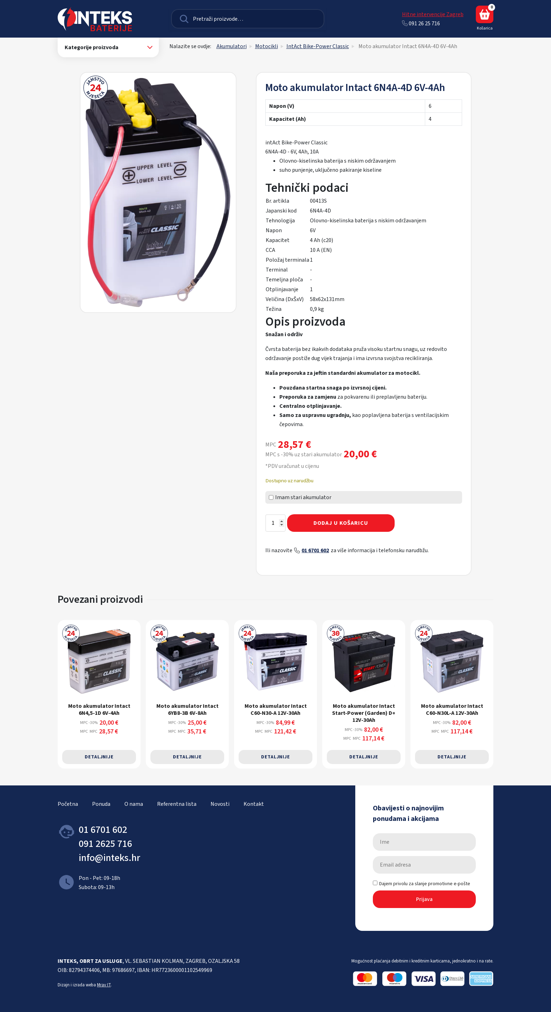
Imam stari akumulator (300, 497)
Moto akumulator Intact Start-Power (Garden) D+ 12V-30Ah (363, 713)
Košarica (484, 18)
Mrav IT (104, 985)
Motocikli (266, 46)
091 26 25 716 (421, 23)
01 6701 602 (315, 550)
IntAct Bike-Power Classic (317, 46)
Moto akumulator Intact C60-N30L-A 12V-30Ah (452, 709)
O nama (133, 804)
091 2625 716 (105, 844)
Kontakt (254, 804)
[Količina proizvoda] (275, 523)
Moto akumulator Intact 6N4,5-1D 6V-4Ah (99, 709)
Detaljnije (99, 756)
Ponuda (101, 804)
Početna (68, 804)
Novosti (219, 804)
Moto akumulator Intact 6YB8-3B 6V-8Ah (187, 709)
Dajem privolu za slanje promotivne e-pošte (421, 883)
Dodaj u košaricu (340, 523)
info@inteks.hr (109, 858)
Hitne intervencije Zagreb (433, 14)
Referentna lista (176, 804)
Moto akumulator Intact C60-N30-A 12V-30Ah (276, 709)
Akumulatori (231, 46)
